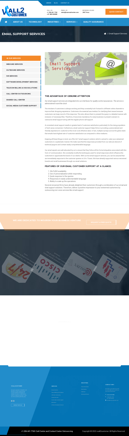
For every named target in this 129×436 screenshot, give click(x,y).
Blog (56, 3)
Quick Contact (116, 12)
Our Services (13, 68)
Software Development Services (21, 92)
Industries (54, 22)
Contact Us (65, 3)
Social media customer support (21, 115)
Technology (35, 22)
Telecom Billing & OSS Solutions (21, 98)
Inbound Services (14, 74)
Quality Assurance (93, 22)
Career (48, 3)
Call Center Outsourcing (18, 103)
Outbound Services (15, 80)
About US (18, 22)
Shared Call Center (15, 109)
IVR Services (11, 86)
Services (71, 22)
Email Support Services (118, 34)
